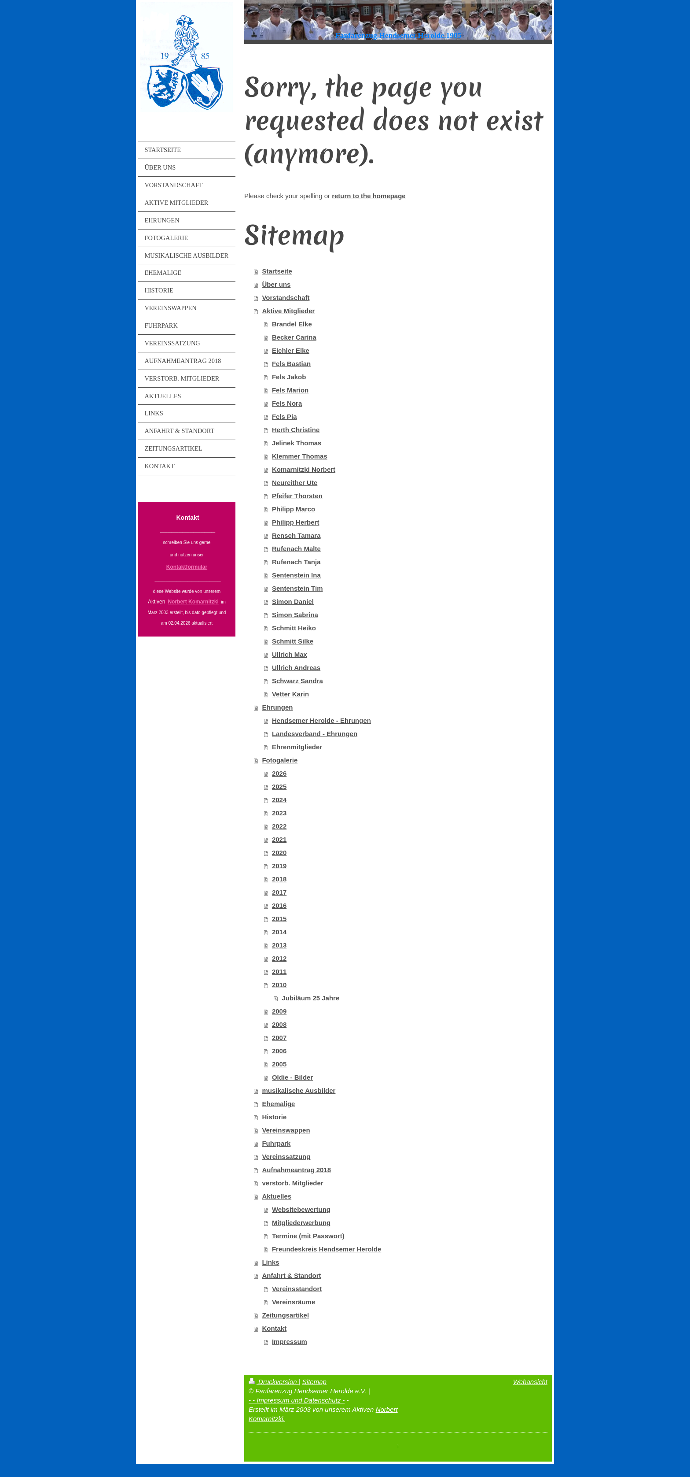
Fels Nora (287, 403)
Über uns (276, 284)
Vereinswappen (286, 1130)
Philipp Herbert (295, 522)
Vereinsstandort (297, 1288)
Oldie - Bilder (292, 1077)
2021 (279, 839)
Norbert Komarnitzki (193, 602)
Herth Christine (295, 429)
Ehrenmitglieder (297, 747)
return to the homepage (369, 196)
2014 (279, 932)
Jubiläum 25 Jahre (310, 998)
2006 (279, 1051)
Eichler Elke (290, 350)
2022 (279, 826)
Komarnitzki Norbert (303, 469)
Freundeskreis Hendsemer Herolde (326, 1249)
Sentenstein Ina (296, 575)
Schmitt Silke (292, 641)
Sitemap (314, 1381)
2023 (279, 813)
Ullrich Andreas (296, 667)
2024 (279, 799)
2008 (279, 1024)
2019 (279, 866)
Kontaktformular (186, 567)
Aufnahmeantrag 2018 (296, 1169)
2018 (279, 879)
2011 (279, 971)
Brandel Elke (292, 324)
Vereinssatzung (286, 1156)
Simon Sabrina (295, 614)
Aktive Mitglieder (288, 311)
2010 (279, 984)
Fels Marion (290, 390)
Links (270, 1262)
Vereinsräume (293, 1302)
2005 (279, 1064)
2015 (279, 918)
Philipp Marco (293, 509)
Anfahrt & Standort (291, 1275)
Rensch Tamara (296, 535)
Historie (274, 1117)
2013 (279, 945)
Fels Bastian (291, 363)
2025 (279, 786)
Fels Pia (284, 416)
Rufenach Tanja (296, 562)
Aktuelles (276, 1196)
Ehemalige (278, 1103)
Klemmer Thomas (299, 456)
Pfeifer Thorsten (297, 496)
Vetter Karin (290, 694)
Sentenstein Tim (297, 588)
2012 (279, 958)
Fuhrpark (276, 1143)
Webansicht (530, 1381)
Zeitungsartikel (285, 1315)
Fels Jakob (289, 377)
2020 (279, 852)
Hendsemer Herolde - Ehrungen (321, 720)
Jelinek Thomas (297, 443)
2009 (279, 1011)
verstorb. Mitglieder (292, 1183)
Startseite (277, 271)
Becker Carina (294, 337)
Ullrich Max (289, 654)
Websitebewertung (301, 1209)
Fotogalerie (279, 760)
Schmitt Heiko (294, 628)
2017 (279, 892)
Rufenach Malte (296, 548)
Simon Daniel (293, 601)
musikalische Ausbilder (298, 1090)
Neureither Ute (294, 482)
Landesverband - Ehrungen (314, 733)
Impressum (289, 1341)
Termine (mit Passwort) (308, 1236)
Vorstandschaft (285, 297)
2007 (279, 1037)
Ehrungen (277, 707)
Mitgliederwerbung (301, 1222)
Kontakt (274, 1328)
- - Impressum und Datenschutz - (297, 1400)
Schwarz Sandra (297, 681)
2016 (279, 905)
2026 (279, 773)
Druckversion (274, 1381)
